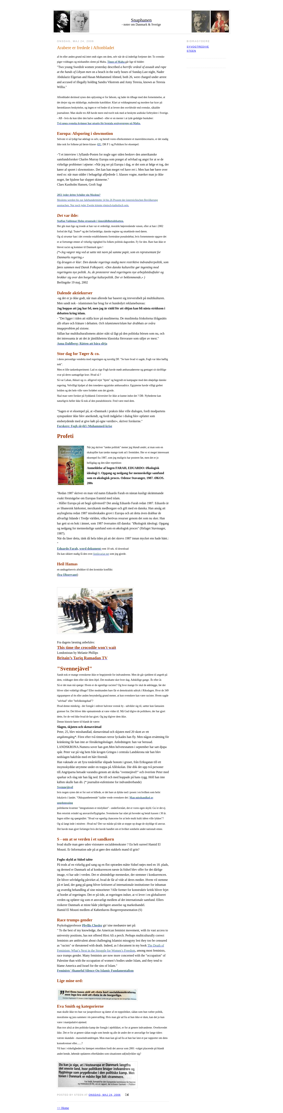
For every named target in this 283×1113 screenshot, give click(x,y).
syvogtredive (198, 46)
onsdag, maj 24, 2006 (105, 1095)
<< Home (63, 1108)
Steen (191, 51)
